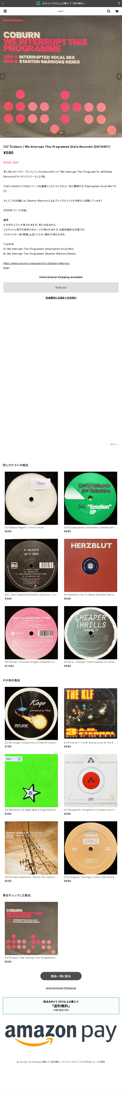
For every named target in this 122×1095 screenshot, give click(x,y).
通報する (114, 444)
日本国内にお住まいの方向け (61, 297)
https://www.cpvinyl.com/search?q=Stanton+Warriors (36, 263)
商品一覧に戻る (61, 976)
